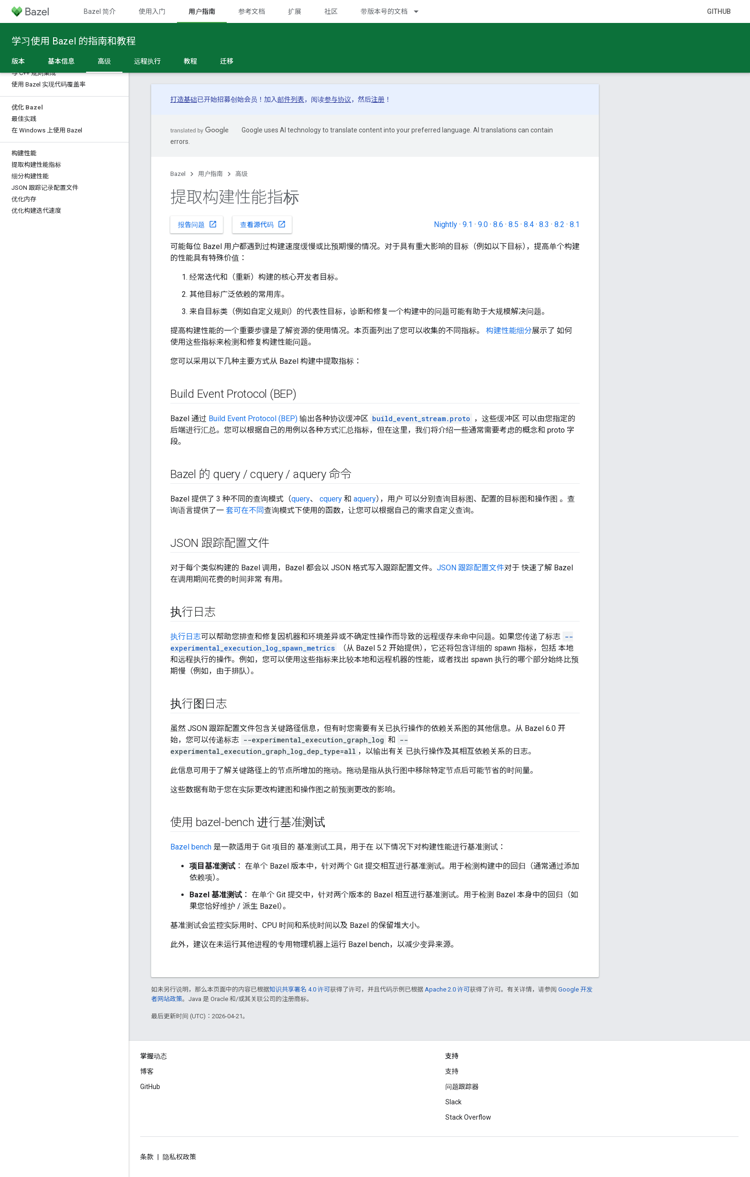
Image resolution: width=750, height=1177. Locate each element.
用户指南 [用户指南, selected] (201, 11)
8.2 (559, 224)
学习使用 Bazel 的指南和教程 (73, 41)
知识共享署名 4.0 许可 (299, 989)
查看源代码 (263, 224)
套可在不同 (245, 510)
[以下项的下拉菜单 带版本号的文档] (420, 11)
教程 (190, 61)
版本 (18, 61)
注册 (378, 99)
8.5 (513, 224)
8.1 (575, 224)
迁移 (226, 61)
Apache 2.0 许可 (447, 989)
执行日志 (185, 636)
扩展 (294, 11)
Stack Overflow (468, 1117)
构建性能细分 (509, 330)
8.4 (529, 224)
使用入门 (152, 11)
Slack (453, 1102)
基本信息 (61, 61)
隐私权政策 (179, 1157)
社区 (331, 11)
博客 (147, 1071)
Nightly (445, 224)
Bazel (178, 173)
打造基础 (183, 99)
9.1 (468, 224)
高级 (241, 173)
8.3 (544, 224)
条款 (147, 1157)
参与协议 (337, 99)
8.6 (498, 224)
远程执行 (147, 61)
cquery (331, 498)
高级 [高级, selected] (104, 61)
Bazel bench (190, 846)
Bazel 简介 (100, 11)
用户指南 (210, 173)
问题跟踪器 (462, 1086)
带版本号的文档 (384, 11)
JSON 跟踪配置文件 (470, 567)
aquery (364, 498)
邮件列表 (290, 99)
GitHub (719, 11)
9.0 (483, 224)
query (300, 498)
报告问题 (197, 224)
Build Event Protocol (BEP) (253, 418)
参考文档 (251, 11)
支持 (452, 1071)
